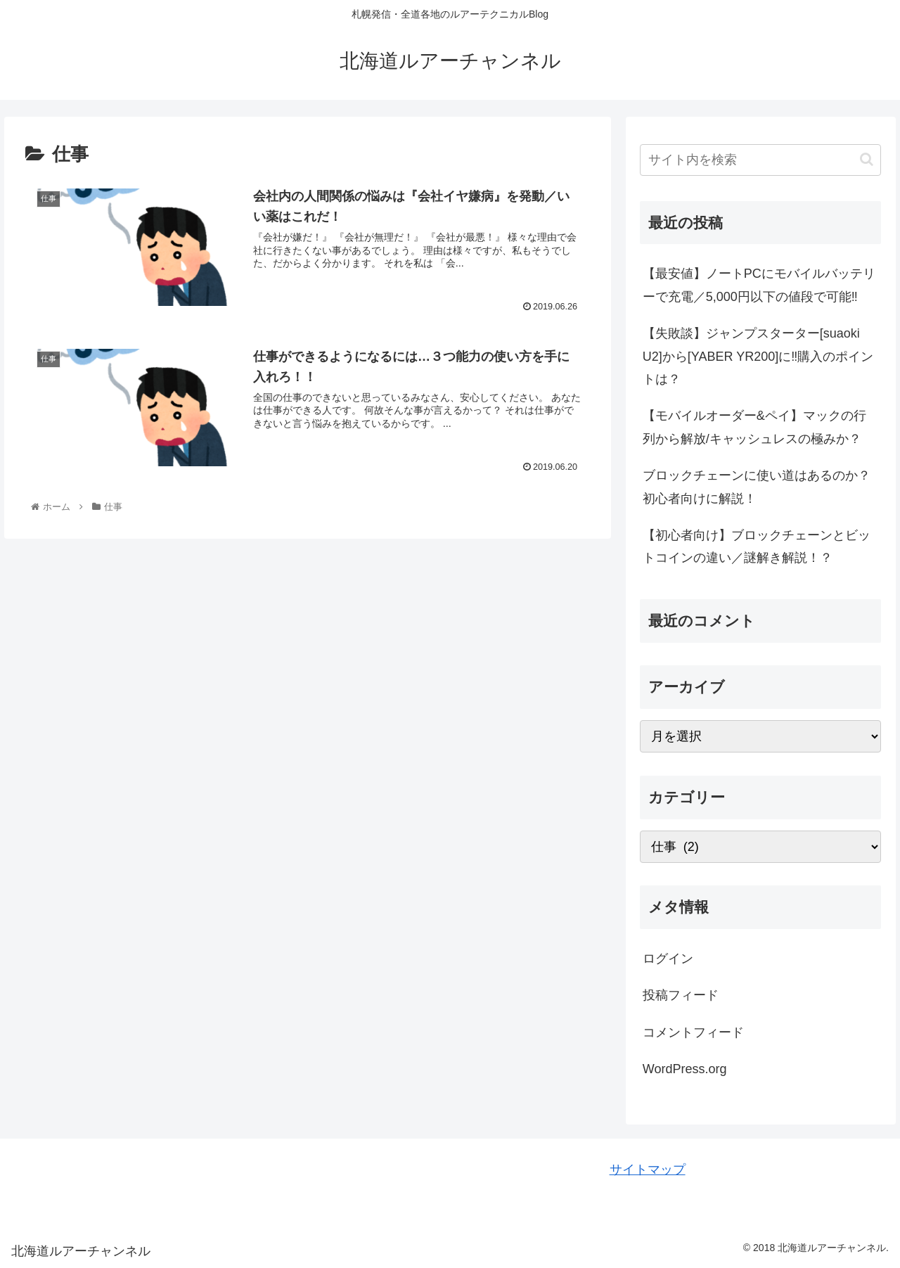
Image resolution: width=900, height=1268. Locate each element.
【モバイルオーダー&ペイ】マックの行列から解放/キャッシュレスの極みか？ (754, 427)
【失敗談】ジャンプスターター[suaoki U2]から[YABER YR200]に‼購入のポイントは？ (758, 356)
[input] (761, 160)
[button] (866, 159)
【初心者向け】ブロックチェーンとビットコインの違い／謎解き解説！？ (756, 546)
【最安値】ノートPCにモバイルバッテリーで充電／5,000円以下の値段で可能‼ (759, 285)
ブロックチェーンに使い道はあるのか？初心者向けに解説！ (756, 486)
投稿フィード (681, 995)
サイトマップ (648, 1170)
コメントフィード (693, 1032)
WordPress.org (685, 1069)
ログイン (668, 959)
